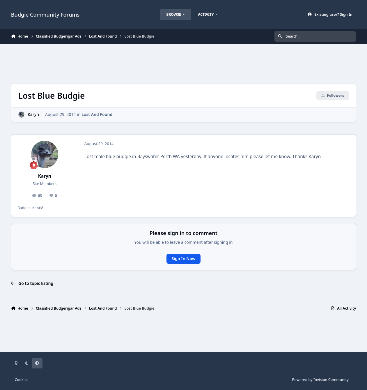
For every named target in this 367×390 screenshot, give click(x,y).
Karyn (33, 114)
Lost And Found (96, 114)
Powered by (320, 379)
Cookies (21, 379)
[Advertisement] (183, 63)
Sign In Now (184, 258)
